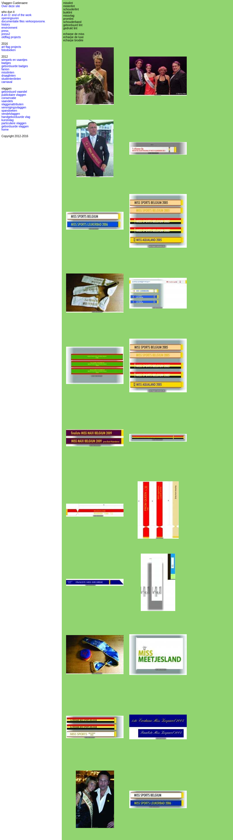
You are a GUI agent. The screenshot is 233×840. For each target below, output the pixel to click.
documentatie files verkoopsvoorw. (23, 21)
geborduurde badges (14, 66)
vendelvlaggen (10, 113)
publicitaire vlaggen (13, 94)
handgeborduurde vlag (15, 117)
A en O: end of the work (16, 15)
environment (9, 27)
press (4, 30)
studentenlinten (11, 78)
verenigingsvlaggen (13, 107)
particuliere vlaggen (13, 123)
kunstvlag (7, 120)
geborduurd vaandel (14, 91)
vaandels (7, 101)
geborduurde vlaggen (15, 126)
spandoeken (9, 110)
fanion (5, 69)
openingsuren (10, 18)
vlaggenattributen (12, 104)
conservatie (8, 98)
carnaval (6, 82)
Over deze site (10, 6)
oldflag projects (11, 37)
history (5, 24)
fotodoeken (8, 50)
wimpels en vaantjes (14, 59)
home (5, 129)
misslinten (7, 72)
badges (6, 63)
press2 (5, 34)
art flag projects (11, 47)
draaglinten (8, 75)
